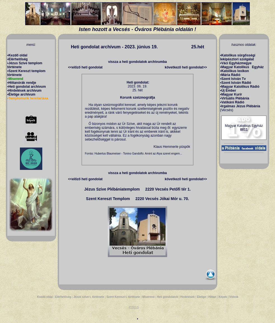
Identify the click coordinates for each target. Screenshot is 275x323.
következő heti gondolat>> (186, 67)
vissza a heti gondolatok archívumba (137, 62)
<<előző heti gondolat (85, 67)
